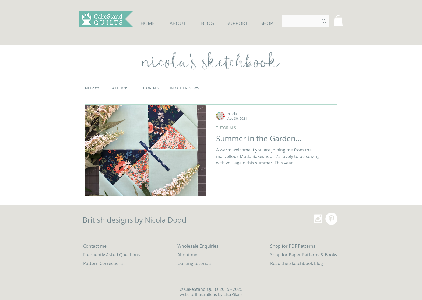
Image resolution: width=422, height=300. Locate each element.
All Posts (92, 88)
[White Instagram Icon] (318, 219)
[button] (338, 20)
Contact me (95, 246)
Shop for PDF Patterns (292, 246)
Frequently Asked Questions (111, 255)
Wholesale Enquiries (198, 246)
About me (187, 255)
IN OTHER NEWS (184, 88)
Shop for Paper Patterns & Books (303, 255)
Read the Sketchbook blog (296, 263)
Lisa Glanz (233, 294)
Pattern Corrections (103, 263)
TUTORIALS (149, 88)
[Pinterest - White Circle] (331, 219)
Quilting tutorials (195, 263)
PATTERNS (119, 88)
